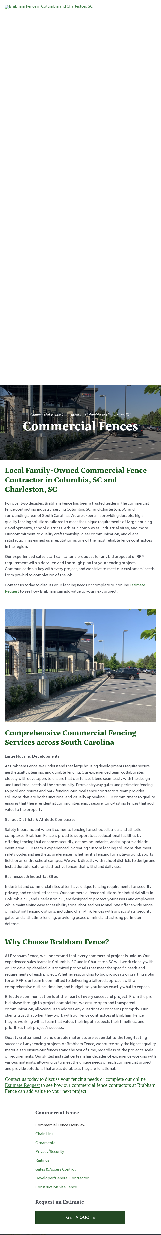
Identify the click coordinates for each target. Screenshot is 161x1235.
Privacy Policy (80, 1182)
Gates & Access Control (56, 854)
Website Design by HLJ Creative (80, 1189)
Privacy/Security (50, 836)
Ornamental (46, 828)
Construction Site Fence (56, 872)
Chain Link (45, 819)
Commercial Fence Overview (61, 810)
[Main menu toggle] (148, 37)
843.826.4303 (55, 1077)
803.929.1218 (55, 972)
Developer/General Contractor (62, 863)
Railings (43, 845)
